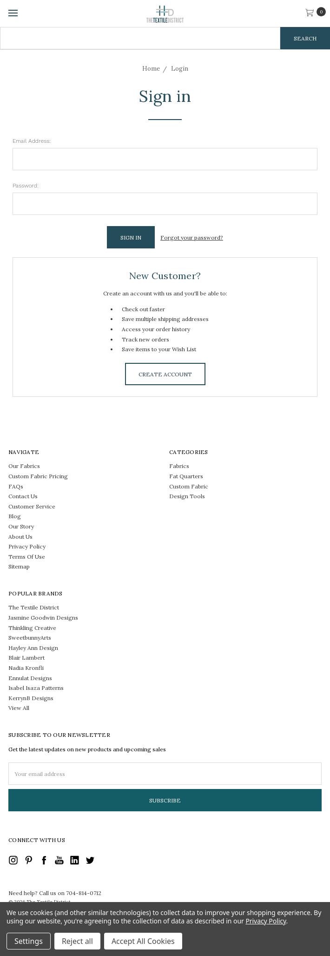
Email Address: (32, 141)
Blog (14, 515)
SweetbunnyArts (29, 637)
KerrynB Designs (30, 697)
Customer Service (31, 505)
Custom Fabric (188, 485)
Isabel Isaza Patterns (36, 687)
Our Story (21, 525)
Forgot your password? (191, 237)
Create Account (165, 373)
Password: (26, 185)
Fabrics (179, 465)
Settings (28, 941)
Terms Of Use (26, 556)
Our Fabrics (24, 465)
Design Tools (187, 495)
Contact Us (23, 495)
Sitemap (19, 565)
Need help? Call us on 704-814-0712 (54, 892)
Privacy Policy (27, 545)
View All (18, 707)
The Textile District (33, 607)
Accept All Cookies (143, 941)
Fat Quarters (186, 475)
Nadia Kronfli (26, 667)
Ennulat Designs (30, 677)
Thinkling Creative (32, 627)
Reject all (77, 941)
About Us (20, 536)
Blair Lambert (26, 657)
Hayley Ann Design (33, 647)
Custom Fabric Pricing (38, 475)
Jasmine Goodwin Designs (43, 617)
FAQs (15, 485)
